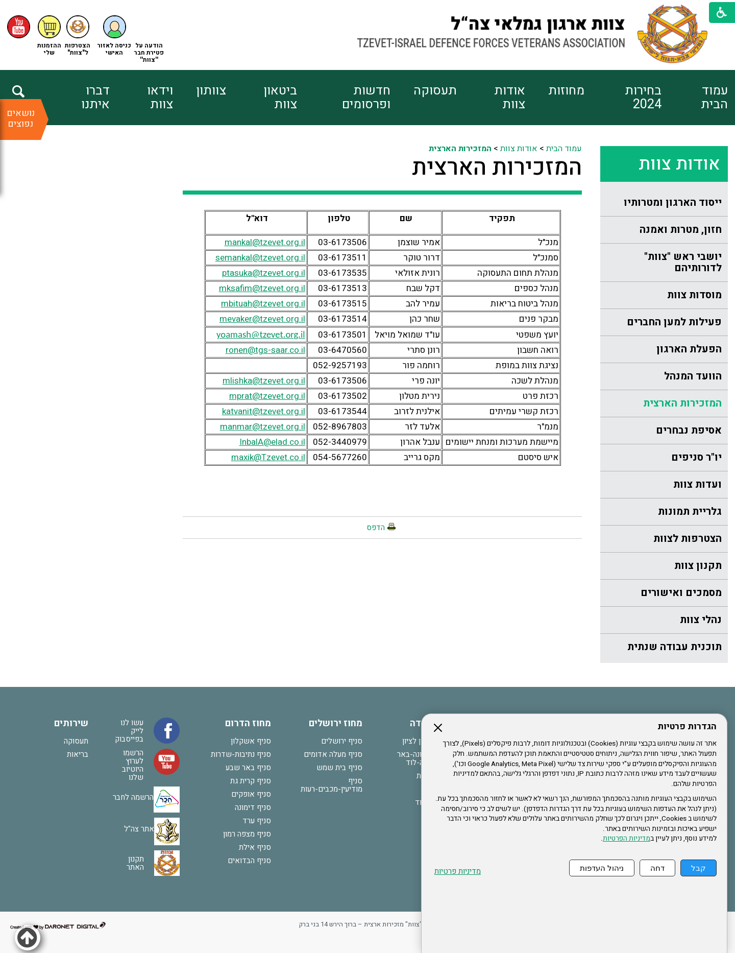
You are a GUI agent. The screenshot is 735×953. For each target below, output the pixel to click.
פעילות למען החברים (674, 322)
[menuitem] (694, 97)
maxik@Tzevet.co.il (268, 457)
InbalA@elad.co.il (272, 442)
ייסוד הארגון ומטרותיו (673, 202)
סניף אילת (255, 847)
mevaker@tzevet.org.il (262, 319)
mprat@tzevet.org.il (267, 396)
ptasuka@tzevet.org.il (263, 273)
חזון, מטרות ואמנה (681, 229)
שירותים (71, 723)
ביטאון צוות (280, 97)
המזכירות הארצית (682, 403)
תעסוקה (435, 90)
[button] (114, 36)
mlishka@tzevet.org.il (264, 380)
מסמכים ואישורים (681, 592)
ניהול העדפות (602, 868)
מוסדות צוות (694, 295)
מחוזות (566, 90)
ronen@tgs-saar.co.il (265, 350)
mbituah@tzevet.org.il (263, 303)
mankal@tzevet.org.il (265, 242)
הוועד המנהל (693, 376)
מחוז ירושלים (335, 723)
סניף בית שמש (339, 767)
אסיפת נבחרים (689, 430)
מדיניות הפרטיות (626, 838)
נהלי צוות (701, 619)
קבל (698, 868)
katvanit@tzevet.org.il (263, 411)
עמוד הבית (714, 97)
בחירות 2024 (643, 97)
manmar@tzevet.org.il (262, 426)
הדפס (375, 527)
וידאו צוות (160, 97)
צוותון (211, 90)
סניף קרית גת (250, 781)
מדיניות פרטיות (457, 871)
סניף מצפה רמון (247, 834)
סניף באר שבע (248, 767)
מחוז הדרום (248, 723)
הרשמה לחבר (133, 797)
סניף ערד (256, 820)
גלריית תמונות (690, 511)
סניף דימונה (253, 807)
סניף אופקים (251, 794)
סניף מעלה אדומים (333, 754)
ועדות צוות (697, 484)
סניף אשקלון (251, 741)
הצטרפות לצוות (687, 538)
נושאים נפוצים (21, 118)
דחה (657, 868)
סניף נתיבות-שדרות (241, 754)
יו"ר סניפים (696, 457)
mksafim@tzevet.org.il (262, 288)
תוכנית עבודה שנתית (674, 646)
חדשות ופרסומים (366, 97)
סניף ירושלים (341, 741)
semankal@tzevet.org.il (260, 257)
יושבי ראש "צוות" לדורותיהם (683, 262)
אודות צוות (509, 97)
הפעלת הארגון (689, 349)
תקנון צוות (698, 565)
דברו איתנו (95, 97)
